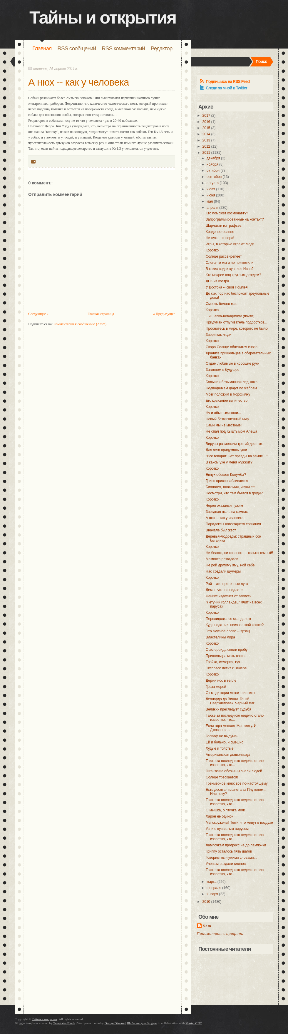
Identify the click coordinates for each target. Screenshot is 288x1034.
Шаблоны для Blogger (142, 1023)
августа (213, 183)
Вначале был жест (221, 530)
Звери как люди (218, 335)
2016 (206, 122)
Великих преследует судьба (228, 709)
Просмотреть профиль (220, 934)
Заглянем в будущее (222, 370)
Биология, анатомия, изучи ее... (232, 487)
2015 (206, 128)
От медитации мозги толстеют (230, 693)
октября (213, 171)
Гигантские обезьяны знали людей (234, 771)
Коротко (212, 250)
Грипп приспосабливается (227, 481)
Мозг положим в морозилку (228, 394)
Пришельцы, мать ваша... (226, 656)
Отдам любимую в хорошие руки (232, 363)
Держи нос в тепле (221, 680)
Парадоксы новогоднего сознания (233, 524)
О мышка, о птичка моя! (225, 810)
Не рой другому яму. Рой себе (230, 565)
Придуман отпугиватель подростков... (236, 322)
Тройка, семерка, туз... (224, 662)
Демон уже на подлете (224, 590)
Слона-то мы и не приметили (229, 263)
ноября (212, 164)
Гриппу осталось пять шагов (229, 851)
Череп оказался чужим (224, 505)
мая (210, 201)
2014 (206, 134)
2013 (206, 140)
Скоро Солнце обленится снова (231, 347)
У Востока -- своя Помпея (226, 287)
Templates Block (64, 1023)
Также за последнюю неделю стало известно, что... (235, 717)
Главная (41, 48)
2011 (206, 153)
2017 (206, 116)
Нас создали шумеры (223, 571)
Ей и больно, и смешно (224, 742)
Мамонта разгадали (222, 559)
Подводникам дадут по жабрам (231, 388)
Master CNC (193, 1023)
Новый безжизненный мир (227, 419)
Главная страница (101, 314)
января (212, 894)
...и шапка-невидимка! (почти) (230, 316)
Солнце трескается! (222, 777)
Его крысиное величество (226, 400)
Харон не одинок (219, 816)
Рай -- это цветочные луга (227, 584)
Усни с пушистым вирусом (227, 829)
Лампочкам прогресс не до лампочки (236, 845)
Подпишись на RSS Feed (228, 81)
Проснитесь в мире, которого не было (237, 328)
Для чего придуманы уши (226, 450)
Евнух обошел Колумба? (226, 475)
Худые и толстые (220, 748)
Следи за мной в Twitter (226, 88)
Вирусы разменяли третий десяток (234, 444)
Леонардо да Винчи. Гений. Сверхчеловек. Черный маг (230, 701)
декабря (213, 158)
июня (211, 195)
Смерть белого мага (222, 304)
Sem (207, 926)
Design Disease (115, 1023)
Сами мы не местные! (224, 425)
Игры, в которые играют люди (230, 244)
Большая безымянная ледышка (231, 382)
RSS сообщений (76, 48)
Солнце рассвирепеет (224, 256)
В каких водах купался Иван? (230, 269)
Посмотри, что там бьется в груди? (234, 493)
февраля (214, 888)
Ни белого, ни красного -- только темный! (239, 553)
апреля (212, 208)
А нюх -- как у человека (78, 82)
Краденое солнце (220, 232)
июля (211, 189)
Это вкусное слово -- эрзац (228, 631)
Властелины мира (220, 637)
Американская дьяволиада (228, 755)
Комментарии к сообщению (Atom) (79, 324)
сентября (214, 177)
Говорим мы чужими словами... (231, 857)
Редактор (162, 48)
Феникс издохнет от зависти (229, 596)
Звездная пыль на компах (227, 512)
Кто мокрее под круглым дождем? (233, 275)
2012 (206, 146)
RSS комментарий (123, 48)
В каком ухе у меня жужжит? (229, 462)
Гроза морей (216, 687)
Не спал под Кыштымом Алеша (231, 431)
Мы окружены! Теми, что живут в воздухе (239, 822)
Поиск (261, 61)
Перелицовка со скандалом (228, 619)
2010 (206, 902)
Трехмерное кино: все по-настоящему (237, 783)
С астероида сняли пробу (226, 650)
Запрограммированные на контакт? (235, 219)
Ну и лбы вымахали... (223, 413)
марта (211, 882)
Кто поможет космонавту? (227, 213)
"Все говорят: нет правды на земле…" (237, 456)
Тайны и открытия (102, 17)
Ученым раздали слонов (226, 864)
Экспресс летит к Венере (226, 668)
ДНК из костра (217, 281)
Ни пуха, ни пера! (220, 238)
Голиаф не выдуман (222, 736)
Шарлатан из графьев (224, 226)
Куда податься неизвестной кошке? (235, 625)
